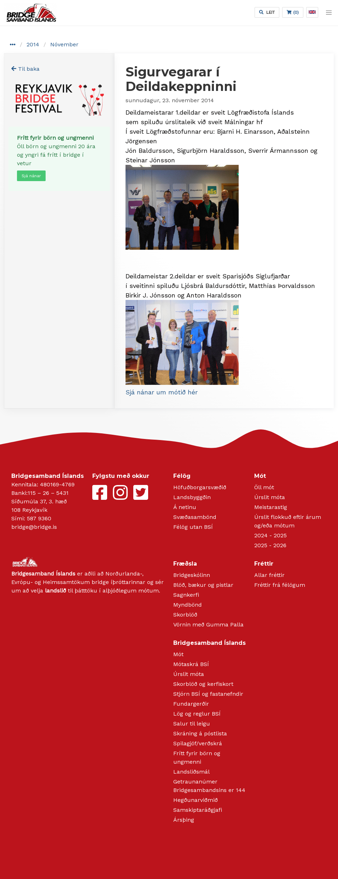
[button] (329, 12)
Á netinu (184, 507)
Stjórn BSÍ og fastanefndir (208, 693)
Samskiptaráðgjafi (197, 809)
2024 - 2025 (270, 535)
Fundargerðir (191, 703)
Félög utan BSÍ (193, 527)
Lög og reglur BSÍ (197, 713)
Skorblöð (185, 614)
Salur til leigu (191, 723)
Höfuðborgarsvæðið (199, 487)
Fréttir (263, 563)
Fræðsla (185, 563)
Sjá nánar (31, 175)
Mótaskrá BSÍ (191, 664)
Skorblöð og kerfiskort (203, 684)
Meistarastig (270, 507)
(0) (293, 12)
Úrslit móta (269, 497)
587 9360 (39, 518)
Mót (260, 476)
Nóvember (64, 44)
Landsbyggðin (192, 497)
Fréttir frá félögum (279, 585)
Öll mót (264, 487)
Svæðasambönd (194, 517)
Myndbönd (187, 604)
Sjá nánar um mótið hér (162, 392)
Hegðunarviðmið (195, 800)
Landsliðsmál (191, 771)
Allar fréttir (269, 575)
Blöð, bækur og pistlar (203, 585)
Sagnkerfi (186, 594)
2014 (33, 44)
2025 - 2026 (270, 545)
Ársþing (183, 819)
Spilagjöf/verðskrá (197, 743)
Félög (182, 476)
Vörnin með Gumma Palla (208, 624)
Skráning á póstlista (200, 733)
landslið (55, 590)
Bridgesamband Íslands (209, 643)
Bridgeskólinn (191, 575)
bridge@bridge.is (34, 527)
